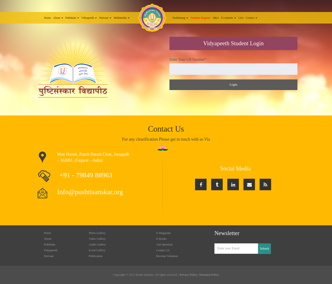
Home (47, 17)
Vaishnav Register (200, 17)
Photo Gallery (97, 233)
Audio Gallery (97, 244)
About (58, 17)
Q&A (216, 17)
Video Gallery (97, 238)
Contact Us (163, 250)
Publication (95, 256)
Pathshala (72, 17)
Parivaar (105, 17)
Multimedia (122, 17)
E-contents (228, 17)
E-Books (161, 238)
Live (240, 17)
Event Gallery (97, 250)
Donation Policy (209, 274)
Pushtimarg (180, 17)
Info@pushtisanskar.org (90, 192)
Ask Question (164, 244)
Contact (251, 17)
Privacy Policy (188, 274)
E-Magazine (163, 233)
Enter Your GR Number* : (188, 59)
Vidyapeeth (89, 17)
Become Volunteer (167, 256)
